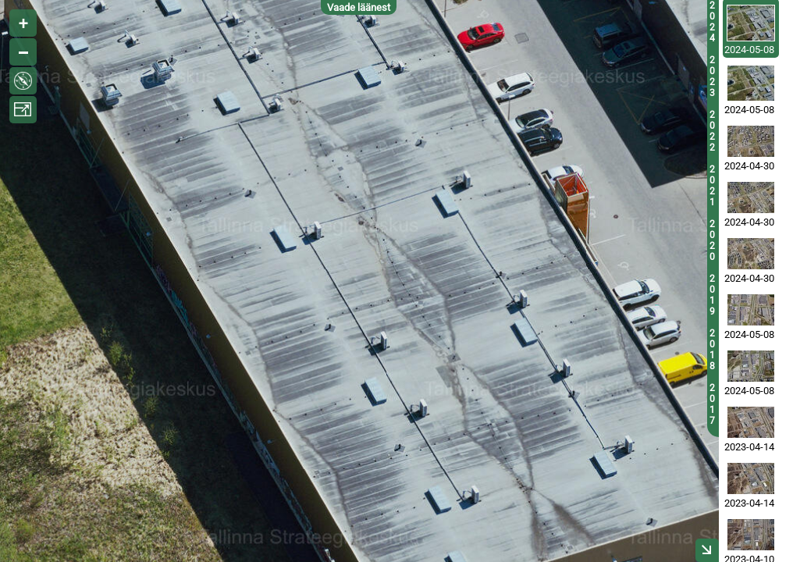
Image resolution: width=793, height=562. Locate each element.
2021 (712, 186)
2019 (712, 295)
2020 (712, 240)
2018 (712, 350)
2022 (712, 131)
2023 (712, 76)
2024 (712, 22)
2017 (712, 404)
